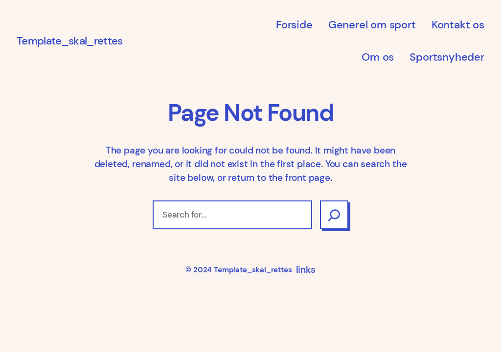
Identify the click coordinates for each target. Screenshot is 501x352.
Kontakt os (458, 25)
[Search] (334, 214)
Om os (378, 57)
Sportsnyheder (447, 57)
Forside (294, 25)
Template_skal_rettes (70, 41)
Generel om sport (372, 25)
